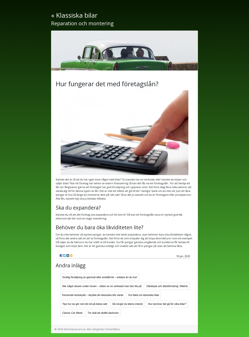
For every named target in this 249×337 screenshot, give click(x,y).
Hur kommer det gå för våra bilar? (167, 304)
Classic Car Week (72, 313)
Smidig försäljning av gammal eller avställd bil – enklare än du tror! (99, 277)
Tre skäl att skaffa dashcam (103, 313)
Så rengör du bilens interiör (127, 304)
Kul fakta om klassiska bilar (143, 295)
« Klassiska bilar (74, 15)
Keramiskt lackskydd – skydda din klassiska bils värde (92, 295)
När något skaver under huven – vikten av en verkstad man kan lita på (101, 286)
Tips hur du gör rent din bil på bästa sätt (84, 304)
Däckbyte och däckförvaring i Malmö (167, 286)
